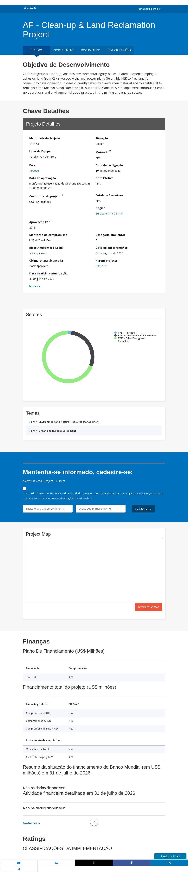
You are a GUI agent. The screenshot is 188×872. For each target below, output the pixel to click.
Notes (33, 286)
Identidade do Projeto (44, 138)
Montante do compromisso (48, 235)
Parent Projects (107, 260)
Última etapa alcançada (46, 260)
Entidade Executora (109, 195)
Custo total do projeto (46, 195)
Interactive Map (148, 607)
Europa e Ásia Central (109, 213)
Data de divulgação (109, 165)
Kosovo (34, 170)
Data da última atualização (48, 273)
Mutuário (103, 151)
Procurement (63, 50)
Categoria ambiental (110, 235)
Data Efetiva (104, 178)
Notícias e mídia (119, 50)
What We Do (30, 8)
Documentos (90, 50)
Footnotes (30, 823)
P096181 (101, 266)
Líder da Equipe (40, 151)
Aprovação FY (39, 221)
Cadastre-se (143, 508)
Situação (102, 138)
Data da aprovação (42, 178)
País (32, 165)
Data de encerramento (112, 248)
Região (100, 208)
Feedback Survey (170, 856)
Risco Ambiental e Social (46, 248)
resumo (36, 50)
